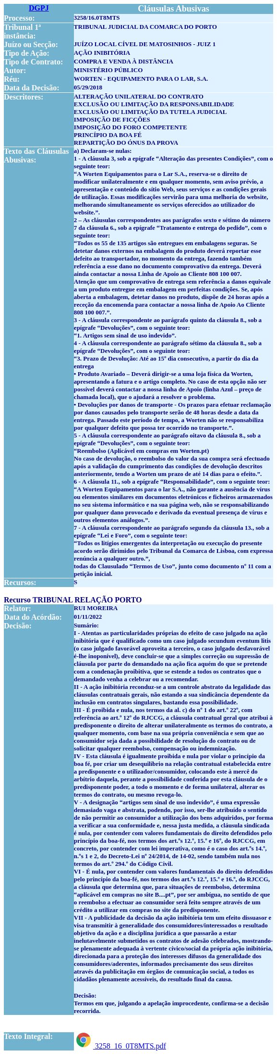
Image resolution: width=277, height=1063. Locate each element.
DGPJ (39, 8)
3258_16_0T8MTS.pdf (120, 1046)
